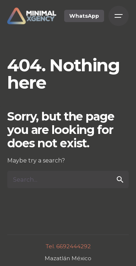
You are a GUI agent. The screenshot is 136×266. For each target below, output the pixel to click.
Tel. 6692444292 (68, 246)
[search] (120, 179)
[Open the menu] (118, 16)
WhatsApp (84, 16)
